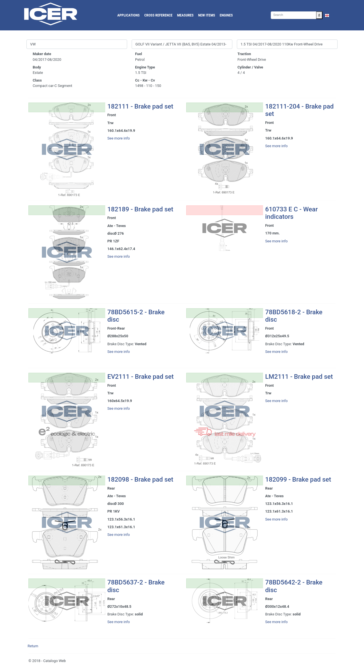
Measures (185, 15)
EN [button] (330, 15)
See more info (118, 138)
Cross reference (158, 15)
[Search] (293, 15)
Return (33, 646)
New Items (206, 15)
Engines (226, 15)
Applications (128, 15)
